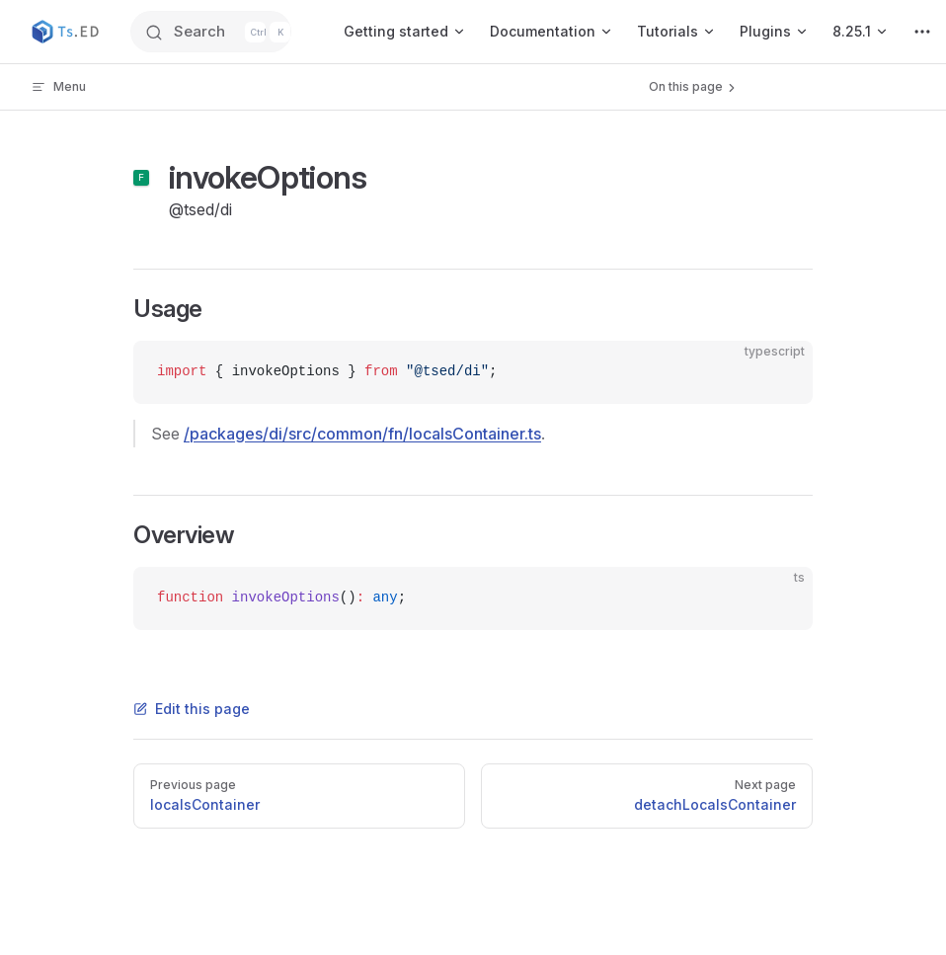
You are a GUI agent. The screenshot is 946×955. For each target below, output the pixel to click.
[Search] (216, 31)
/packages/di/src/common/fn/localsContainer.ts (362, 433)
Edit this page (191, 708)
